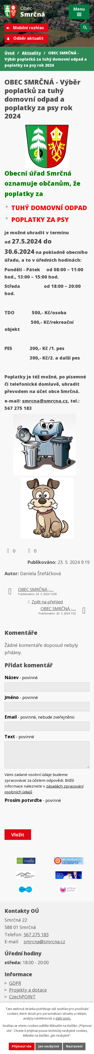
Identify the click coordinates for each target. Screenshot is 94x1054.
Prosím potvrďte (33, 800)
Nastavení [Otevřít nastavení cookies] (74, 1046)
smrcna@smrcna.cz (45, 401)
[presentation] (41, 816)
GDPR (15, 983)
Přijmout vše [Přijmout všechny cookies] (22, 1046)
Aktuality (31, 52)
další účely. (63, 1018)
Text (19, 736)
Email (39, 717)
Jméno (21, 697)
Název (21, 677)
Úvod (10, 52)
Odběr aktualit (28, 38)
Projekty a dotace (28, 990)
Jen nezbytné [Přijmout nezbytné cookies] (48, 1046)
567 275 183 (36, 934)
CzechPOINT (22, 997)
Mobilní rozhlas (28, 27)
